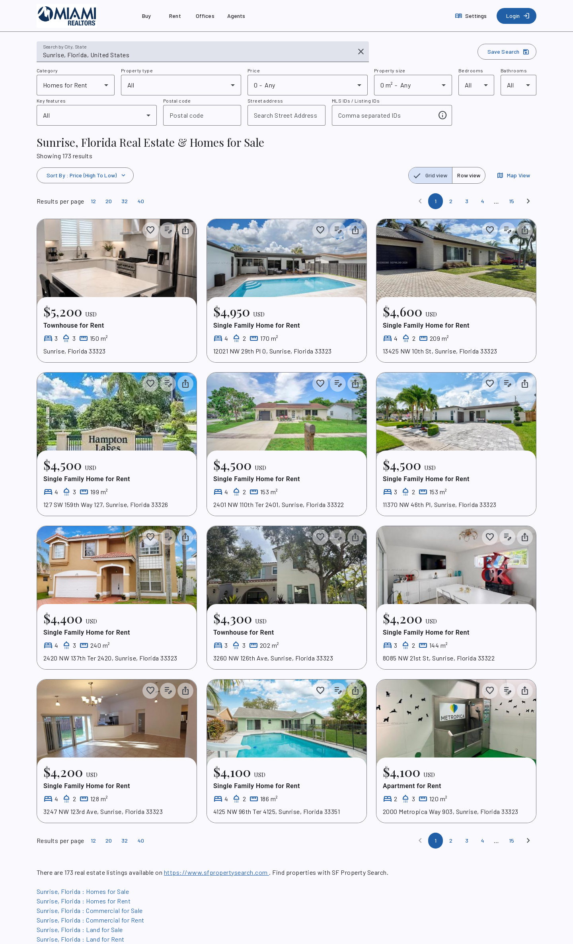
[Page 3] (467, 201)
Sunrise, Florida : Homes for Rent (84, 901)
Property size (389, 70)
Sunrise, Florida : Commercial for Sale (90, 910)
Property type (137, 70)
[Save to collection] (150, 230)
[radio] (430, 175)
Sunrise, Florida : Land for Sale (80, 929)
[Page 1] (435, 201)
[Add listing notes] (168, 230)
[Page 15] (511, 201)
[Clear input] (361, 52)
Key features (51, 100)
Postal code (177, 100)
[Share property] (185, 230)
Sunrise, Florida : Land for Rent (81, 939)
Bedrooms (470, 70)
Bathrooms (514, 70)
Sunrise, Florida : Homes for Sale (83, 891)
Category (47, 70)
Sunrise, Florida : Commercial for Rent (90, 920)
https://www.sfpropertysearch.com (216, 872)
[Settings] (471, 16)
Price (254, 70)
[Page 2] (451, 201)
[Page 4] (483, 201)
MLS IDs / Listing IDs (356, 100)
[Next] (528, 201)
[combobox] (197, 55)
